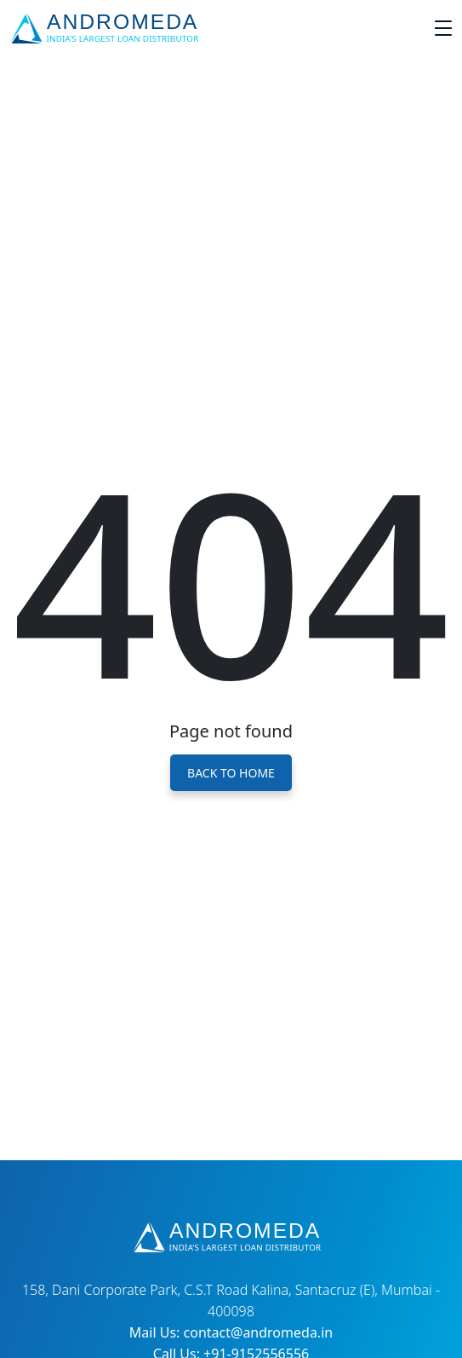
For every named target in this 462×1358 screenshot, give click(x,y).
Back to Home (231, 773)
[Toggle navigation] (443, 28)
